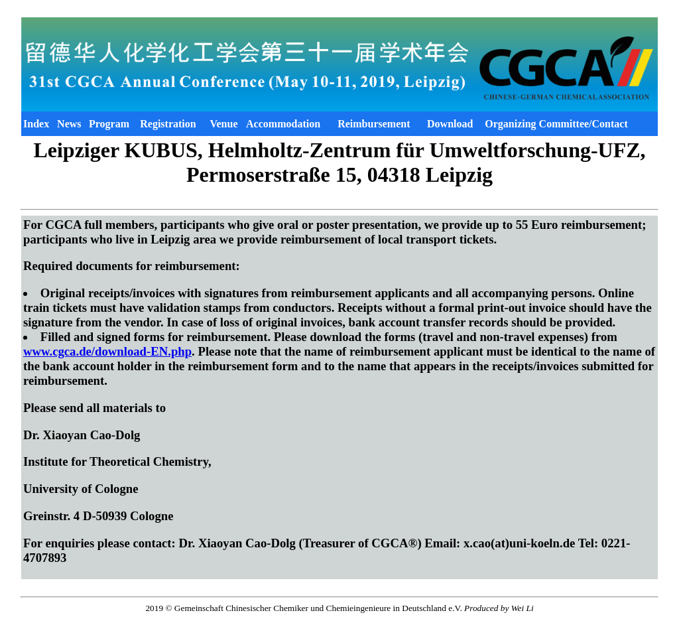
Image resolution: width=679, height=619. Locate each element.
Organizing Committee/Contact (556, 123)
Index (36, 123)
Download (450, 123)
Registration (168, 123)
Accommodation (283, 123)
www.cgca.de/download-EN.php (107, 351)
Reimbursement (374, 123)
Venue (223, 123)
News (69, 123)
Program (109, 123)
